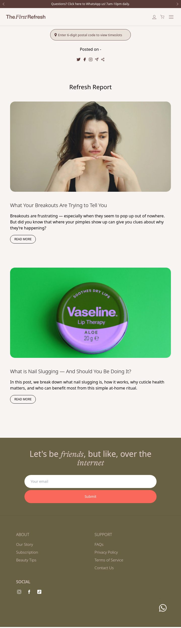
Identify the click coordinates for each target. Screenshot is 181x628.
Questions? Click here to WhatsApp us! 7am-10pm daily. (90, 4)
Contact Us (104, 568)
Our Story (25, 544)
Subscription (27, 552)
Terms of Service (110, 560)
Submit (91, 496)
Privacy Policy (107, 552)
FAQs (99, 544)
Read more (23, 239)
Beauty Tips (26, 560)
